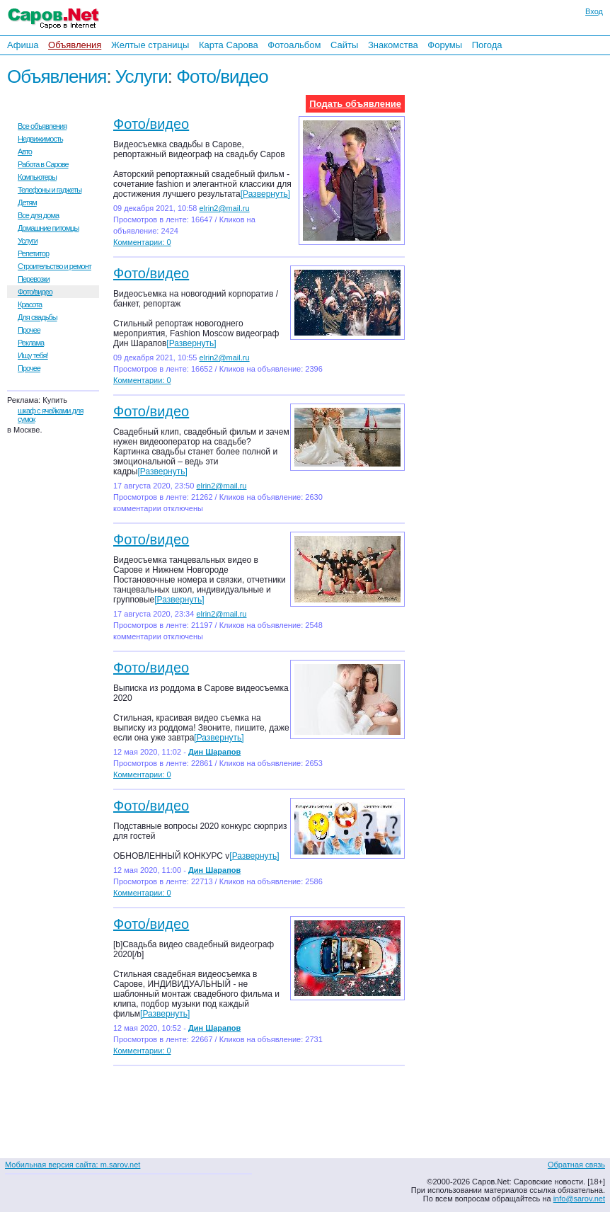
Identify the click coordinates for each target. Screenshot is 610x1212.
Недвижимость (40, 139)
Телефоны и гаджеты (49, 189)
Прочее (29, 330)
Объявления (74, 45)
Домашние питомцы (48, 228)
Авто (25, 151)
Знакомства (393, 45)
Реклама (31, 342)
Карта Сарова (228, 45)
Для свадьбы (37, 317)
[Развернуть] (265, 194)
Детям (27, 202)
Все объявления (42, 126)
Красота (30, 304)
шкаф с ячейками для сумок (50, 414)
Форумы (444, 45)
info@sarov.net (579, 1198)
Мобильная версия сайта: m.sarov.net (72, 1164)
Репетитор (33, 253)
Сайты (344, 45)
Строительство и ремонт (54, 266)
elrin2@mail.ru (224, 208)
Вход (594, 11)
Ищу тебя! (33, 355)
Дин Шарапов (214, 752)
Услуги (141, 76)
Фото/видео (221, 76)
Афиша (22, 45)
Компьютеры (37, 177)
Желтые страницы (150, 45)
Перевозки (34, 279)
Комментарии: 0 (142, 242)
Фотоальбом (294, 45)
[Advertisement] (518, 247)
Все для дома (38, 215)
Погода (487, 45)
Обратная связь (576, 1164)
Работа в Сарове (43, 164)
